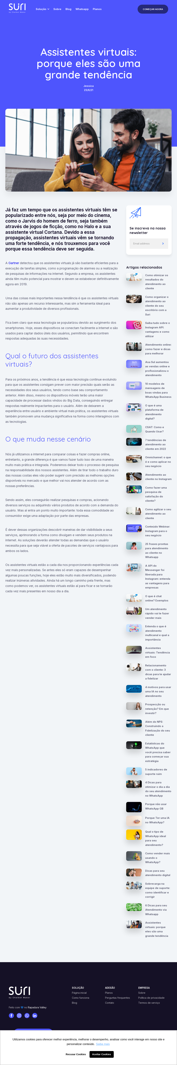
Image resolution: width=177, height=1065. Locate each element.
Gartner (13, 263)
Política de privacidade (151, 998)
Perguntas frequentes (117, 998)
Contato (109, 1003)
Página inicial (79, 993)
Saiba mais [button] (103, 1044)
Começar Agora (153, 9)
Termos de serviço (149, 1003)
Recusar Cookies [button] (76, 1054)
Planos (109, 993)
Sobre (141, 993)
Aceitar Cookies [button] (101, 1054)
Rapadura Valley (37, 1007)
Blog (74, 1003)
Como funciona (80, 998)
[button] (42, 9)
